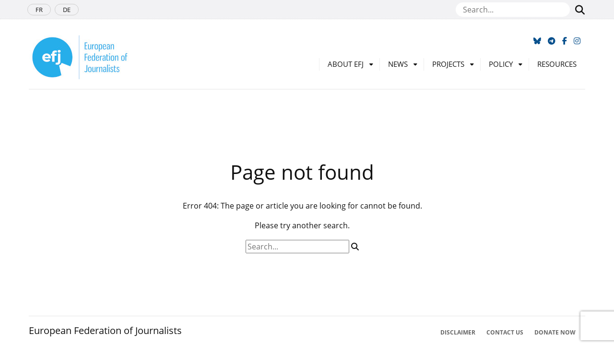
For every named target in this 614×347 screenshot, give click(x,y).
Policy (501, 64)
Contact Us (504, 332)
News (398, 64)
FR (39, 9)
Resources (557, 64)
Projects (448, 64)
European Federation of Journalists (105, 330)
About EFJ (346, 64)
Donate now (555, 332)
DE (67, 9)
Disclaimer (457, 332)
